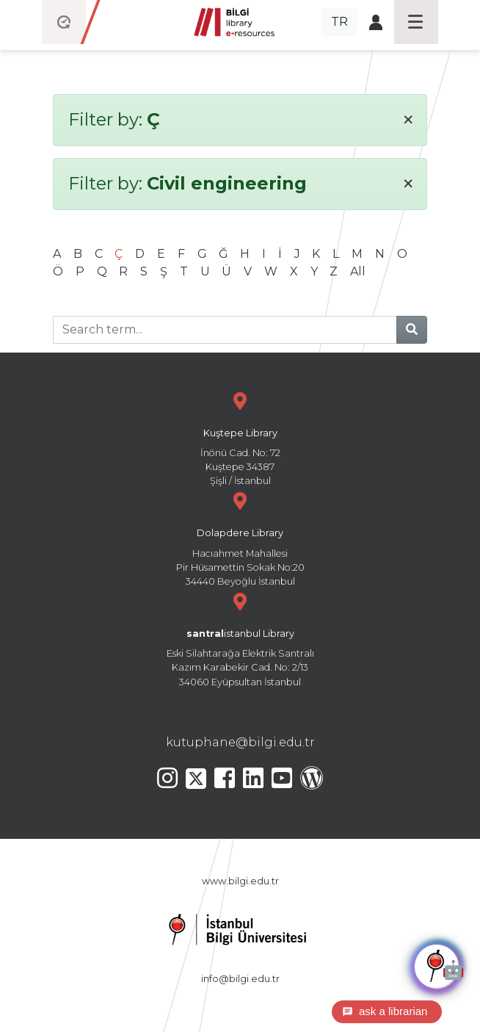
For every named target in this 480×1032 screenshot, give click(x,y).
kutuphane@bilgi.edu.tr (240, 742)
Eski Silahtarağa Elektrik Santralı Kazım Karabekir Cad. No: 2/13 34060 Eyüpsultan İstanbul (240, 638)
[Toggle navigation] (416, 22)
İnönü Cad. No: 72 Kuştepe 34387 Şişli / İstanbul (240, 437)
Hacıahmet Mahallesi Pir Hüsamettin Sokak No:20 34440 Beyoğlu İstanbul (240, 537)
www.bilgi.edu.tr (240, 881)
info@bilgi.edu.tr (240, 978)
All (358, 271)
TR (339, 22)
